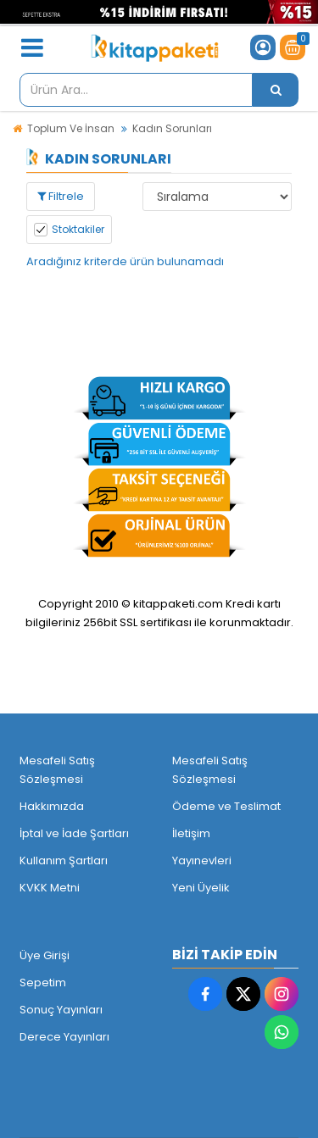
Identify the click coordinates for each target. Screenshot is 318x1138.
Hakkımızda (52, 806)
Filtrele (60, 196)
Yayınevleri (202, 860)
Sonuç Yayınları (61, 1010)
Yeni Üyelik (201, 888)
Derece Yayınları (64, 1037)
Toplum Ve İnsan (70, 128)
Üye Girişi (45, 955)
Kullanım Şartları (64, 860)
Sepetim (43, 982)
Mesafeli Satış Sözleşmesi (57, 769)
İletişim (191, 833)
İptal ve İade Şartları (74, 833)
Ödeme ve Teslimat (226, 806)
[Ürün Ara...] (275, 90)
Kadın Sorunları (172, 128)
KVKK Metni (50, 888)
